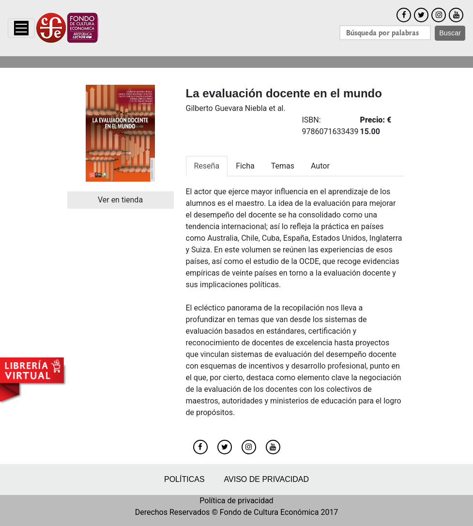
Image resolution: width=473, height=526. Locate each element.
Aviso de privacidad (266, 479)
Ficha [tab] (245, 165)
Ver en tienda (120, 199)
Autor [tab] (320, 165)
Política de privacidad (236, 500)
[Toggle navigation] (21, 28)
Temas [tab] (282, 165)
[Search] (385, 32)
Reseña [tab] (207, 165)
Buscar (450, 33)
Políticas (184, 479)
